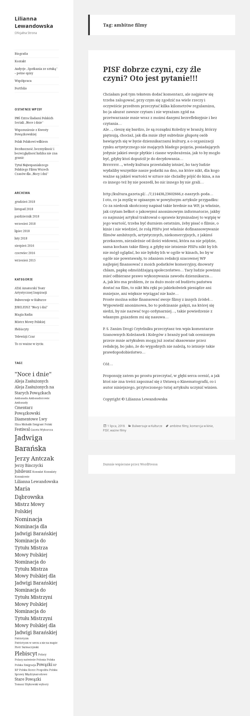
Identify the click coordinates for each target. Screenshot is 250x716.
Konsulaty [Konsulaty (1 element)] (50, 471)
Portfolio (21, 88)
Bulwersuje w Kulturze (30, 300)
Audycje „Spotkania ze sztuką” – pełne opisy (36, 71)
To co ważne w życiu (29, 344)
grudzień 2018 (25, 202)
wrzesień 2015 (25, 260)
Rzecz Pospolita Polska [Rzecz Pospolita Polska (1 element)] (42, 670)
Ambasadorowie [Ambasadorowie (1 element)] (39, 398)
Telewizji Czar (25, 336)
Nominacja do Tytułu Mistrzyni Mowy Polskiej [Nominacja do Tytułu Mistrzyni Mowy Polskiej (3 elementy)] (33, 597)
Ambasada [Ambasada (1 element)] (21, 398)
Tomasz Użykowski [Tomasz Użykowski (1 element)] (26, 684)
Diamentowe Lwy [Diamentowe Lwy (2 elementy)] (31, 419)
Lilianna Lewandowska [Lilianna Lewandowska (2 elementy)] (36, 481)
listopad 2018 (24, 209)
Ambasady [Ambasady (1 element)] (21, 402)
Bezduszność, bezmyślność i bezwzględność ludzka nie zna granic (36, 153)
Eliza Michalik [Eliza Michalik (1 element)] (23, 424)
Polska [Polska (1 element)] (51, 659)
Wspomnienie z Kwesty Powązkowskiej (31, 132)
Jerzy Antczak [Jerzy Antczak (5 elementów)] (34, 458)
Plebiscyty (22, 329)
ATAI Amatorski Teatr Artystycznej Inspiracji (31, 290)
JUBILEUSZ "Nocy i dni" (31, 307)
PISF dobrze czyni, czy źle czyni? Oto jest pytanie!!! (152, 73)
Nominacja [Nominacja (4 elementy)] (28, 519)
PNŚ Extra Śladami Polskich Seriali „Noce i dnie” (34, 120)
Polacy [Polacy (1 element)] (42, 654)
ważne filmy (118, 430)
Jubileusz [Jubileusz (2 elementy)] (23, 471)
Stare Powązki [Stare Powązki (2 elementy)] (28, 679)
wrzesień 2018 (25, 224)
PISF (106, 430)
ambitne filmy (179, 426)
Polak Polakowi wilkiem (31, 141)
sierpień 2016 (24, 246)
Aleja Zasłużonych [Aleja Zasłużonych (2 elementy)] (31, 381)
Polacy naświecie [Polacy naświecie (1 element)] (25, 659)
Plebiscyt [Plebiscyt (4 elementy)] (26, 653)
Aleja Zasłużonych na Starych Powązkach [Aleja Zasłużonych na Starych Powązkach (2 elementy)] (34, 389)
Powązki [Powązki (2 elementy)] (44, 664)
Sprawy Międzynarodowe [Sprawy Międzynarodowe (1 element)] (31, 674)
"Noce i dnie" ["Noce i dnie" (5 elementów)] (33, 374)
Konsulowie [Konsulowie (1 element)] (22, 476)
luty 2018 (21, 238)
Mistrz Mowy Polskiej (30, 322)
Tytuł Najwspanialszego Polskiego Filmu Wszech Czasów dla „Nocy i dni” (32, 169)
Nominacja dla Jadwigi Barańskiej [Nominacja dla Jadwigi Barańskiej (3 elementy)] (36, 530)
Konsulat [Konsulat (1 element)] (37, 471)
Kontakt (20, 61)
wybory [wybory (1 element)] (44, 684)
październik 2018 (27, 216)
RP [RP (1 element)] (55, 665)
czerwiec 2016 (25, 253)
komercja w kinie (201, 426)
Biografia (21, 54)
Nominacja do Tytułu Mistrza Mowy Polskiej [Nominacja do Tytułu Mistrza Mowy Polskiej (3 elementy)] (31, 547)
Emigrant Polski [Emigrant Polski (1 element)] (42, 424)
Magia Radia (23, 314)
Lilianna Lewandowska (34, 22)
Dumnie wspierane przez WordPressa (130, 464)
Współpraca (23, 81)
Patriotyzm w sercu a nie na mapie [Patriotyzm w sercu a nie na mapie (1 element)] (36, 642)
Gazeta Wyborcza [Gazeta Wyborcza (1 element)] (42, 429)
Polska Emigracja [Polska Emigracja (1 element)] (25, 665)
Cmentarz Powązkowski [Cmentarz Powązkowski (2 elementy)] (27, 410)
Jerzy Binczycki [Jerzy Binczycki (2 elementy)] (29, 465)
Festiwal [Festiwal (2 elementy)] (22, 429)
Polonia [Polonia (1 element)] (41, 659)
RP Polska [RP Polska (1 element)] (21, 670)
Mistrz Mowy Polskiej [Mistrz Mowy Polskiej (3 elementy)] (29, 507)
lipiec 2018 (22, 231)
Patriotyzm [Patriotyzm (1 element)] (22, 638)
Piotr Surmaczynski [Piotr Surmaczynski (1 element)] (27, 647)
